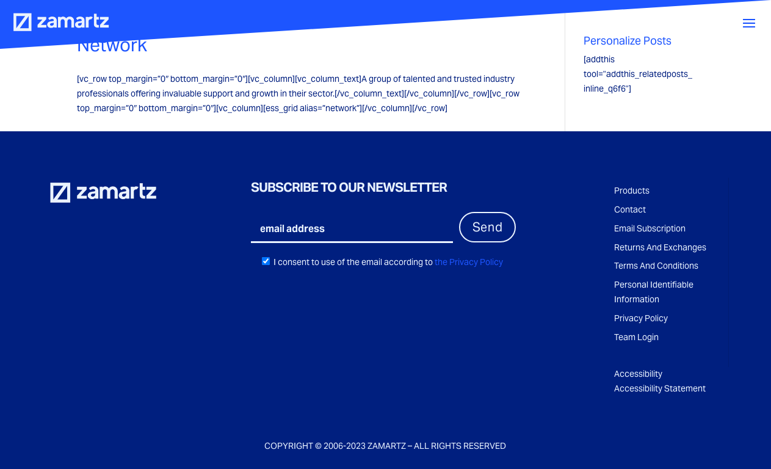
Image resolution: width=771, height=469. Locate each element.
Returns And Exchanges (660, 247)
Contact (630, 209)
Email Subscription (650, 228)
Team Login (636, 337)
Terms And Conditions (656, 265)
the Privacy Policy (468, 261)
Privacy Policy (641, 318)
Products (632, 190)
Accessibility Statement (660, 388)
